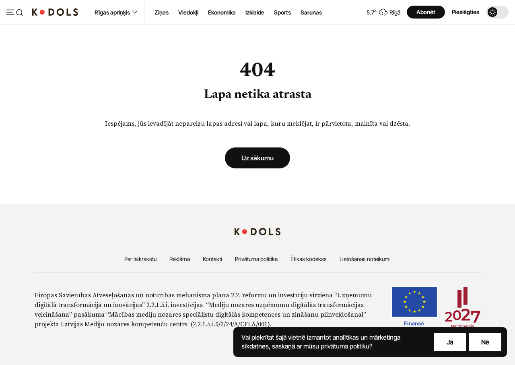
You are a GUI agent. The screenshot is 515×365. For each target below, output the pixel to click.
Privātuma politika (256, 258)
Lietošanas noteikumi (365, 258)
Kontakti (212, 258)
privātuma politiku (345, 346)
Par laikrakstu (140, 258)
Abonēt (425, 11)
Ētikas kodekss (308, 258)
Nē (485, 342)
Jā (450, 342)
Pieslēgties (465, 11)
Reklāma (179, 258)
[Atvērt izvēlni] (14, 13)
